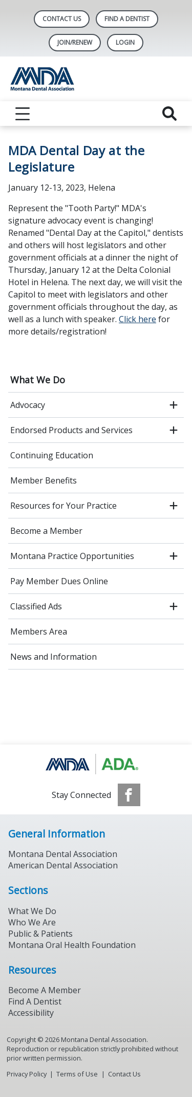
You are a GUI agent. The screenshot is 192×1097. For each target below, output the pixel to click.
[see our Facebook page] (129, 795)
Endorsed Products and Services (71, 430)
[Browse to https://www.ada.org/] (96, 764)
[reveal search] (169, 113)
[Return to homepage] (96, 79)
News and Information (53, 656)
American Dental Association (63, 865)
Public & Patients (40, 933)
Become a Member (46, 530)
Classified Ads (36, 606)
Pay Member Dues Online (59, 581)
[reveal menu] (22, 113)
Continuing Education (51, 455)
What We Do (37, 380)
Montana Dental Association (62, 854)
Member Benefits (43, 480)
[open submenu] (173, 405)
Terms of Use (77, 1074)
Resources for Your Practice (63, 505)
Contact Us (61, 18)
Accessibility (31, 1012)
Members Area (38, 631)
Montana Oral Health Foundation (72, 945)
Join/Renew (74, 42)
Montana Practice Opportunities (72, 556)
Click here (137, 319)
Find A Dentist (127, 18)
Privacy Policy (27, 1074)
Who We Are (32, 922)
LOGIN (125, 42)
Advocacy (27, 405)
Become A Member (44, 990)
